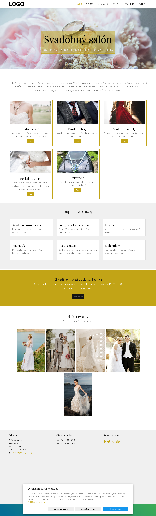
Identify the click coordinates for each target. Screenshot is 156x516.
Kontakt (143, 4)
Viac (30, 141)
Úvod (79, 4)
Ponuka (89, 4)
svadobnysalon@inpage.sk (23, 453)
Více (77, 141)
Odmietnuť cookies (99, 509)
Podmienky (129, 4)
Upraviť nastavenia (79, 509)
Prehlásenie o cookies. (37, 502)
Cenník (116, 4)
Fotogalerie (103, 4)
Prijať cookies (119, 509)
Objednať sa (78, 296)
